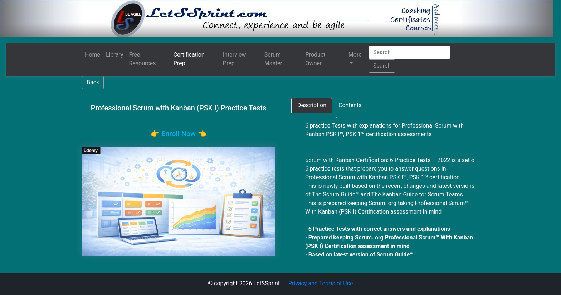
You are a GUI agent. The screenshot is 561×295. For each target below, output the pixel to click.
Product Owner (316, 59)
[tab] (311, 105)
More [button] (355, 54)
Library (114, 54)
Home (92, 54)
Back (93, 82)
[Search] (409, 52)
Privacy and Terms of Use (320, 283)
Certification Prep (189, 59)
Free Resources (142, 59)
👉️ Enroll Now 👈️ (178, 133)
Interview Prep (234, 59)
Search (382, 65)
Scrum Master (273, 59)
